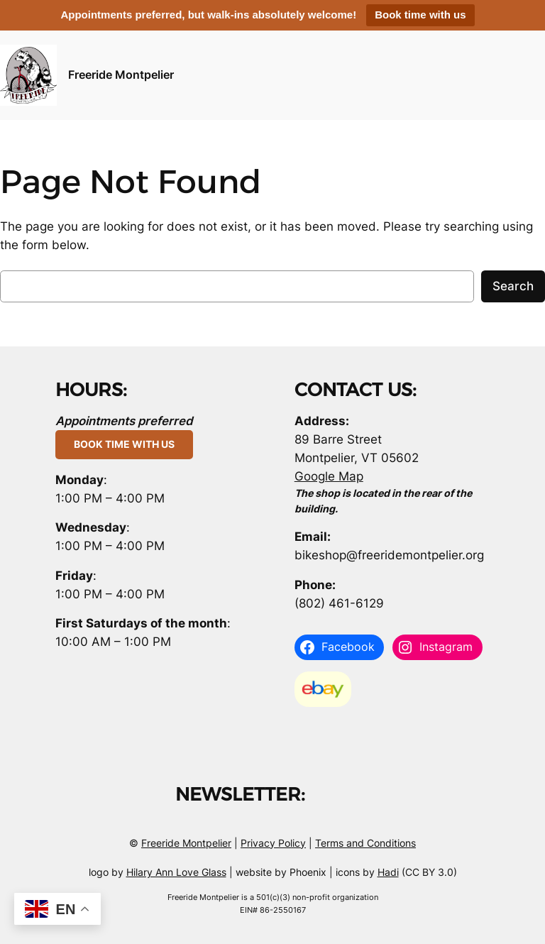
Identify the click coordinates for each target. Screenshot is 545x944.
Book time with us (420, 15)
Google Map (328, 476)
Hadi (388, 872)
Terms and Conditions (365, 843)
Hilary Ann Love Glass (176, 872)
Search (513, 286)
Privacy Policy (273, 843)
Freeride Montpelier (121, 74)
